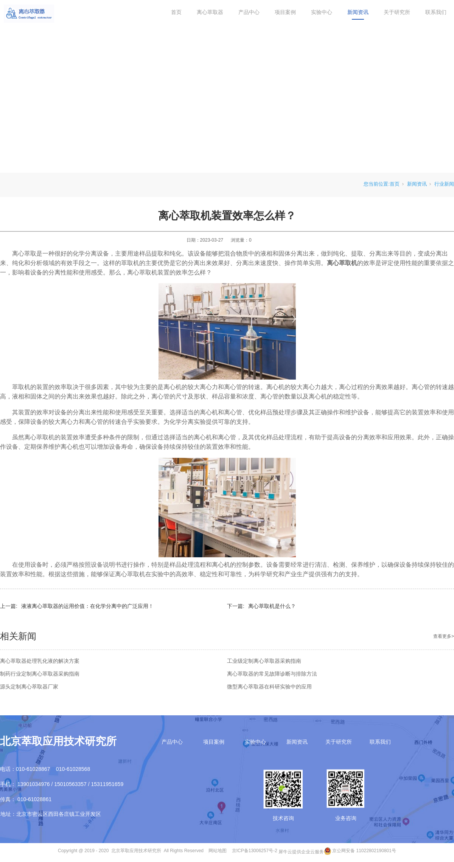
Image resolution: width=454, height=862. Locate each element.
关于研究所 (397, 12)
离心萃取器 (210, 12)
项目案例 (285, 12)
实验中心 (321, 12)
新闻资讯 (357, 12)
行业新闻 (444, 184)
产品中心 (249, 12)
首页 (176, 12)
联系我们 (435, 12)
